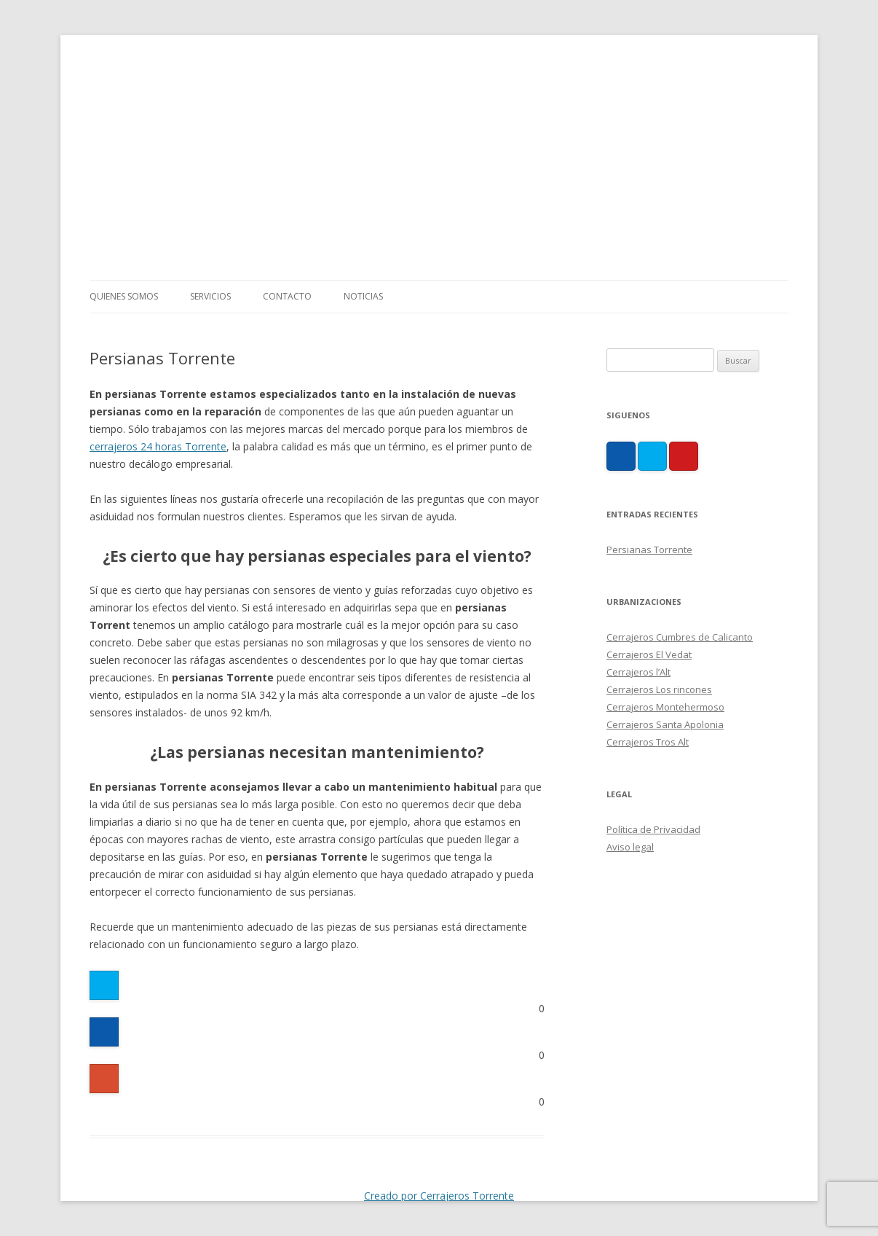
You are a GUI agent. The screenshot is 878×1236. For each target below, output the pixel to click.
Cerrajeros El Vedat (649, 654)
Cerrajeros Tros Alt (647, 741)
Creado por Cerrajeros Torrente (439, 1195)
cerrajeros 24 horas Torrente (158, 446)
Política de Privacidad (653, 829)
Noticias (363, 296)
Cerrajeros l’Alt (638, 671)
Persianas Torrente (649, 549)
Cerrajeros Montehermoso (665, 706)
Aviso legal (630, 846)
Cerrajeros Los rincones (659, 689)
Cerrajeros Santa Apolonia (665, 724)
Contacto (287, 296)
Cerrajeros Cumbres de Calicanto (679, 637)
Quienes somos (124, 296)
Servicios (210, 296)
